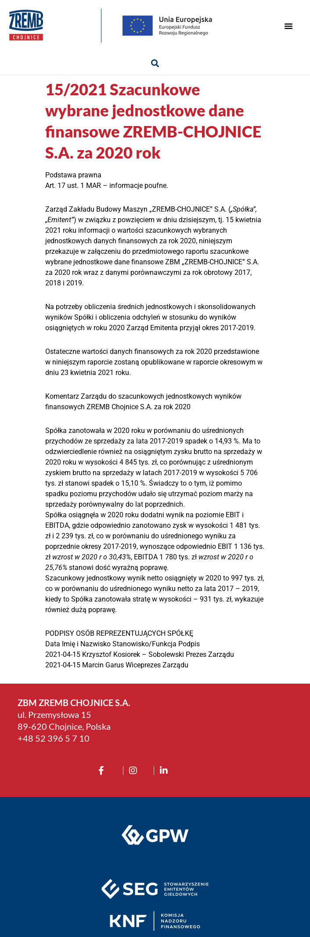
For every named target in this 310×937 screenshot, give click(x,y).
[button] (288, 25)
